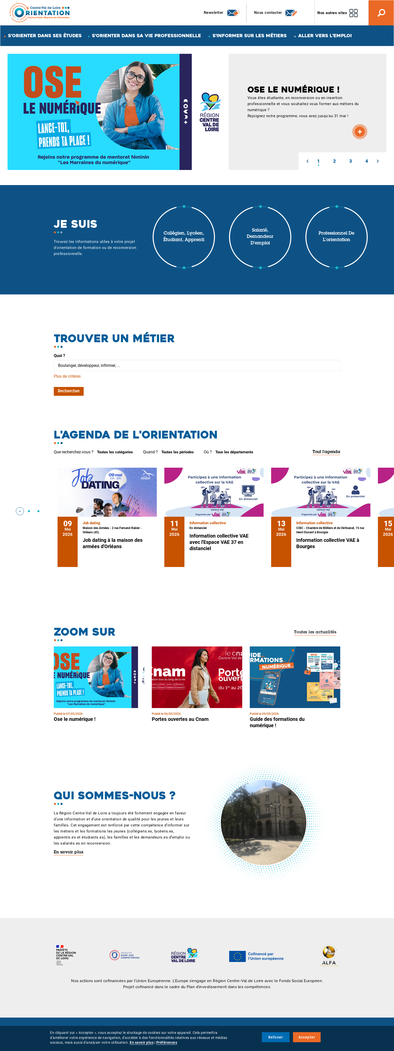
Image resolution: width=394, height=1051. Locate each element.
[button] (307, 161)
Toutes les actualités (315, 632)
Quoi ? (59, 355)
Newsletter (222, 13)
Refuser (275, 1037)
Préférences (166, 1042)
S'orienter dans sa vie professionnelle (146, 35)
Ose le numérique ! (74, 719)
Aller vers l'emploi (325, 35)
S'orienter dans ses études (45, 35)
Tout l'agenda (326, 452)
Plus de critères (67, 376)
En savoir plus (68, 852)
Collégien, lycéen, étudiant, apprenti (183, 236)
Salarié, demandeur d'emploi (260, 237)
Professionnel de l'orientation (336, 236)
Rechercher (69, 391)
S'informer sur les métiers (250, 35)
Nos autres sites (332, 13)
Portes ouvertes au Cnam (180, 719)
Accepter (307, 1037)
